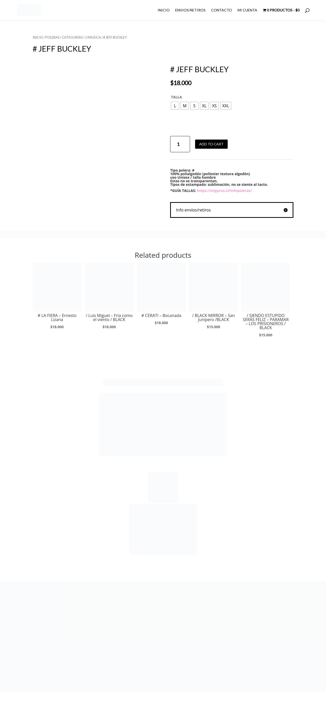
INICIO (164, 10)
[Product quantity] (180, 144)
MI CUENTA (247, 10)
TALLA (176, 97)
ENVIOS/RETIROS (190, 10)
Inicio (38, 37)
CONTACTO (221, 10)
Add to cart (211, 144)
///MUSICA (93, 37)
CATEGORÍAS (72, 37)
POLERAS (52, 37)
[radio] (175, 106)
